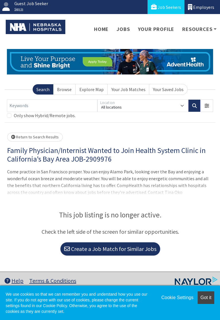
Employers (201, 7)
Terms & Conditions (52, 280)
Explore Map (91, 89)
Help (14, 280)
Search (43, 89)
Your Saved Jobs (168, 89)
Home (101, 29)
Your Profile (156, 29)
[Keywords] (52, 105)
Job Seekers (166, 7)
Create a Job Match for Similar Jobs (110, 248)
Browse (64, 89)
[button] (207, 105)
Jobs (123, 29)
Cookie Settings (177, 297)
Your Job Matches (128, 89)
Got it (206, 297)
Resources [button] (197, 29)
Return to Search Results (35, 137)
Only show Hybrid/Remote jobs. (45, 115)
